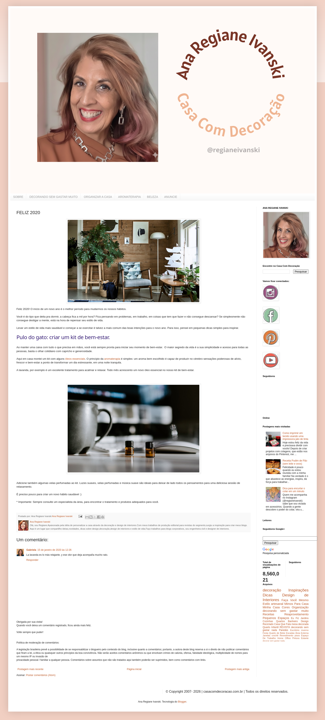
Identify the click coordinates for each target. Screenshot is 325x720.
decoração (272, 590)
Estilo (266, 603)
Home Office (284, 638)
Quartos (280, 621)
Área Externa (302, 633)
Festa (265, 633)
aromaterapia (112, 358)
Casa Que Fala (282, 624)
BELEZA (152, 196)
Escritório (294, 630)
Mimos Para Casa (296, 603)
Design (305, 621)
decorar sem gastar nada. (274, 641)
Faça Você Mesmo (295, 600)
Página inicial (134, 669)
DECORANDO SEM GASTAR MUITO (53, 196)
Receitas (268, 614)
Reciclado (268, 624)
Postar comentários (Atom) (41, 675)
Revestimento (286, 635)
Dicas (268, 595)
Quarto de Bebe (277, 633)
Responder (32, 560)
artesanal (277, 603)
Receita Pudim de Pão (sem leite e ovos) (295, 462)
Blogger (182, 701)
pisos (297, 635)
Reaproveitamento (296, 614)
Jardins (305, 618)
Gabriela (31, 549)
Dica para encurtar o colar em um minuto (294, 490)
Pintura (295, 638)
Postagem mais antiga (237, 669)
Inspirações (298, 590)
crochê (275, 635)
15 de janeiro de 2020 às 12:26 (54, 549)
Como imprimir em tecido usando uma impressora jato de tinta (295, 436)
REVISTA (285, 627)
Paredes (283, 630)
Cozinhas (268, 621)
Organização (300, 607)
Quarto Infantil (271, 627)
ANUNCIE (170, 196)
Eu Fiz (295, 618)
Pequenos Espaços (276, 618)
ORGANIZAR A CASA (98, 196)
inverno (305, 630)
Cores (286, 607)
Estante (305, 638)
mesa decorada (300, 624)
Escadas (290, 633)
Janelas (266, 635)
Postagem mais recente (30, 669)
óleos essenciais (75, 358)
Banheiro (293, 621)
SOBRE (18, 196)
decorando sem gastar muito (286, 610)
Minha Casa (271, 607)
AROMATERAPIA (129, 196)
